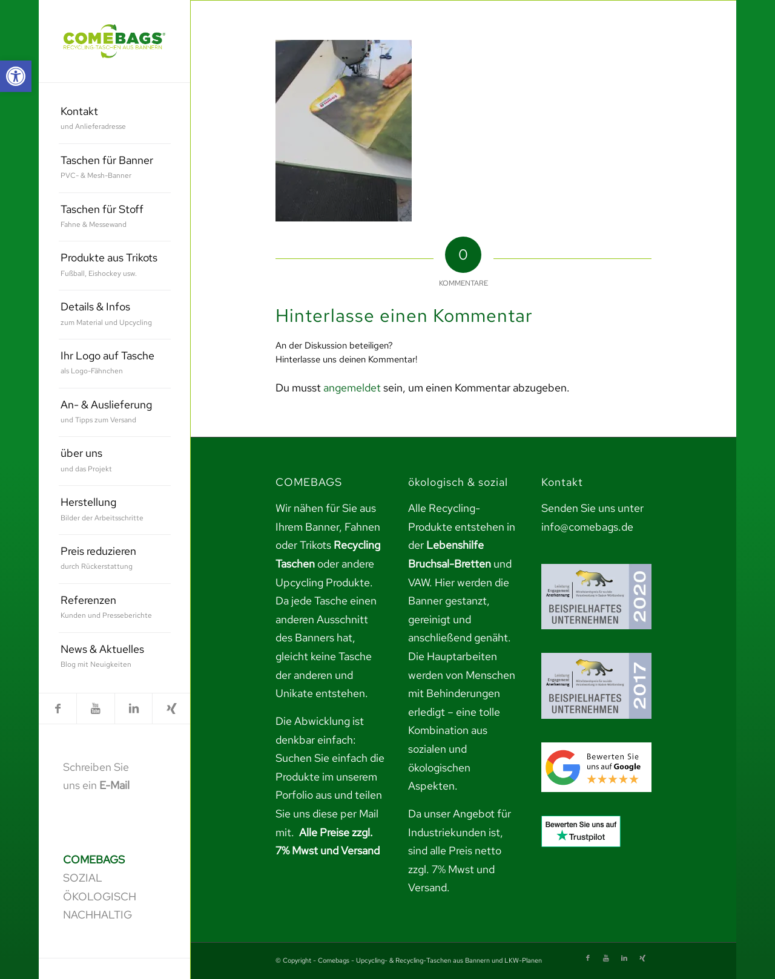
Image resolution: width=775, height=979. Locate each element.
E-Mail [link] (114, 785)
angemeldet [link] (352, 388)
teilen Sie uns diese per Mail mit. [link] (328, 813)
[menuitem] (115, 119)
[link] (15, 76)
